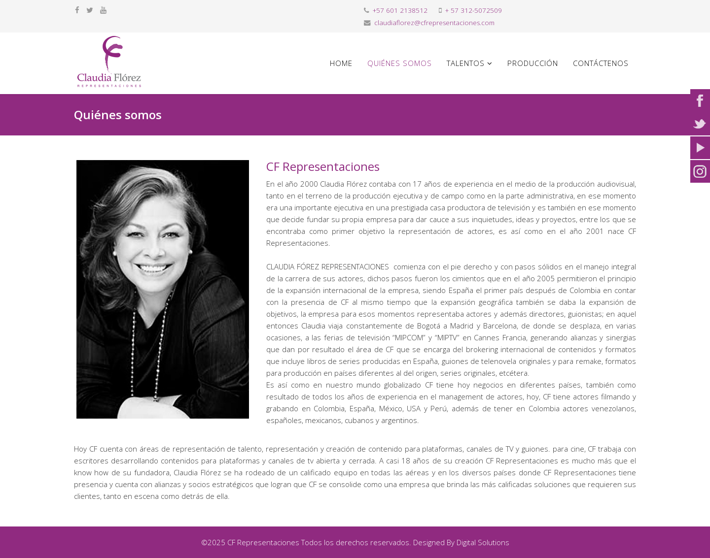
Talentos (466, 63)
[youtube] (103, 10)
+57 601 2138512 (400, 10)
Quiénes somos (399, 63)
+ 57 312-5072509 (473, 10)
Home (341, 63)
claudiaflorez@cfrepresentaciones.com (434, 22)
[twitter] (89, 10)
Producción (532, 63)
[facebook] (77, 10)
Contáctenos (601, 63)
